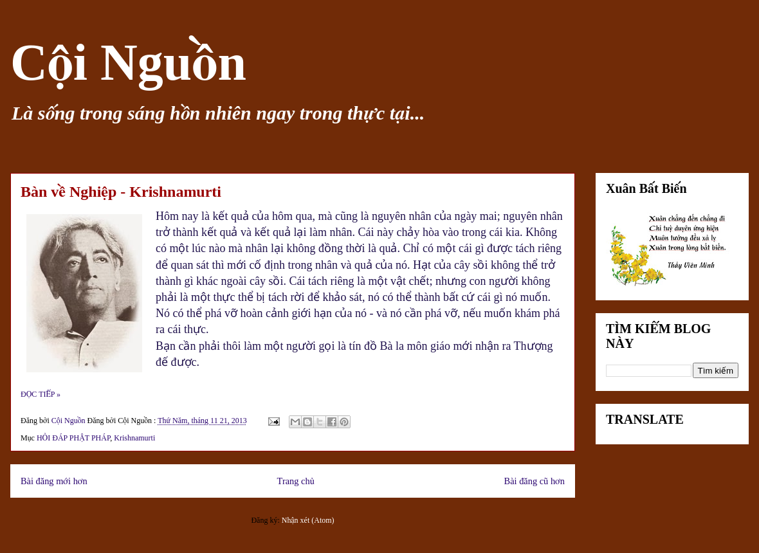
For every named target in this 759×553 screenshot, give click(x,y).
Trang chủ (296, 481)
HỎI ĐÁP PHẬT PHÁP (73, 437)
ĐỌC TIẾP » (40, 394)
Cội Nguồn (128, 62)
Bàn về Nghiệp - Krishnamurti (121, 191)
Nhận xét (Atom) (308, 520)
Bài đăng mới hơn (54, 481)
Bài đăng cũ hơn (534, 481)
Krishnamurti (134, 437)
